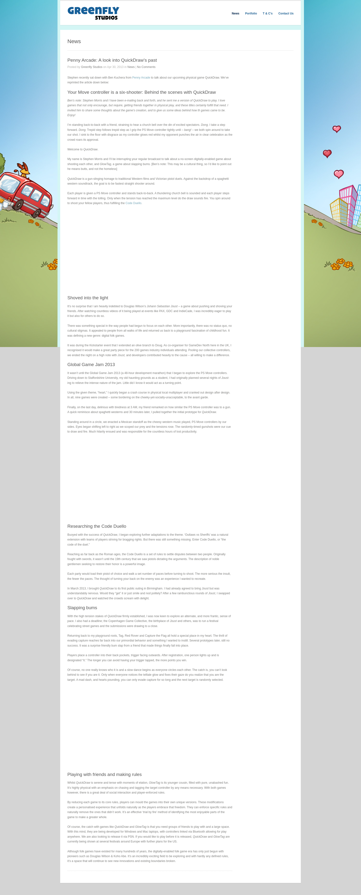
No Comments (146, 67)
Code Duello (133, 203)
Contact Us (286, 13)
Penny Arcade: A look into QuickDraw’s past (112, 60)
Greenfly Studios (92, 67)
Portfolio (251, 13)
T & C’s (268, 13)
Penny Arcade (141, 77)
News (235, 13)
